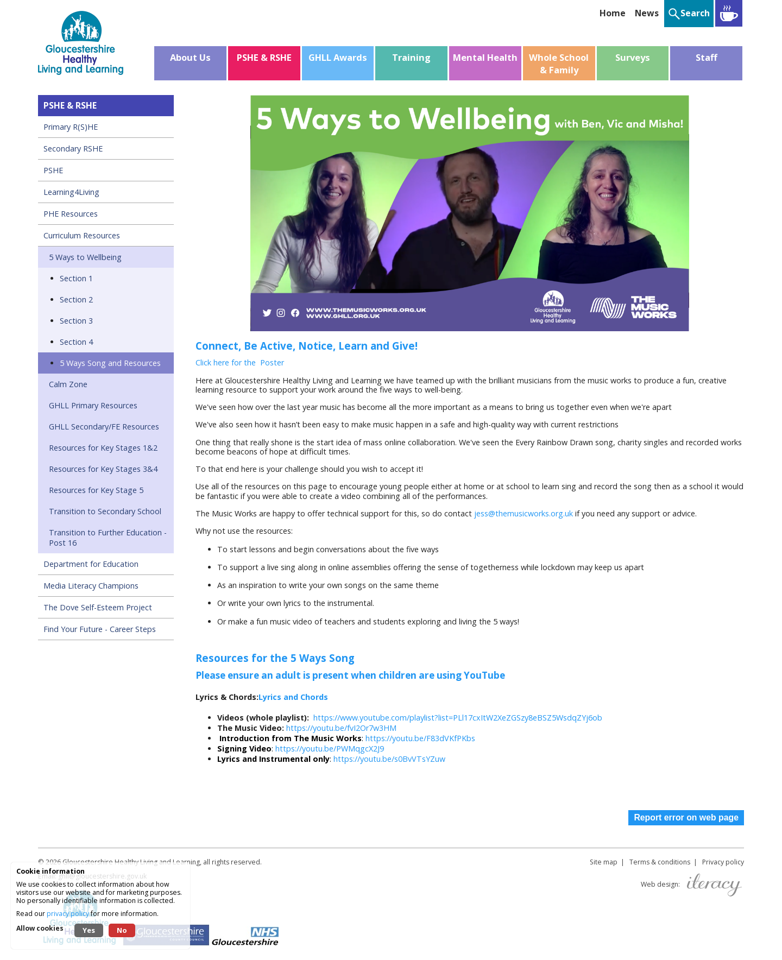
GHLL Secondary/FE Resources (104, 426)
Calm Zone (68, 384)
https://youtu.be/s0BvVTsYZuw (389, 759)
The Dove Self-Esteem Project (97, 607)
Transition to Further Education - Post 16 (108, 537)
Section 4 (76, 342)
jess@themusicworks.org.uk (523, 513)
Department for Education (90, 564)
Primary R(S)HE (70, 127)
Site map (603, 862)
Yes (89, 930)
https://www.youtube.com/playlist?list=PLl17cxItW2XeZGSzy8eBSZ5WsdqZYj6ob (457, 717)
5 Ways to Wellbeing (85, 257)
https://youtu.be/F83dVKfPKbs (420, 738)
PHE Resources (70, 214)
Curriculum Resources (81, 235)
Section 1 (76, 278)
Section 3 (76, 320)
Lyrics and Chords (293, 697)
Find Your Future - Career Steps (99, 629)
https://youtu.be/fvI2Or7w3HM (341, 728)
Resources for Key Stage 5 (96, 490)
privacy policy (68, 913)
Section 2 (76, 299)
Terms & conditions (659, 862)
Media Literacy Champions (90, 585)
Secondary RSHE (73, 148)
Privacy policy (723, 862)
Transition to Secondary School (105, 511)
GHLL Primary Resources (93, 405)
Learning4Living (71, 192)
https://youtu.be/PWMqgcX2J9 (329, 748)
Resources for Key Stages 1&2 (103, 448)
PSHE (53, 170)
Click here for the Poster (240, 362)
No (122, 930)
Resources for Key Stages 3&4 (103, 469)
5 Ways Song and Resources (110, 363)
